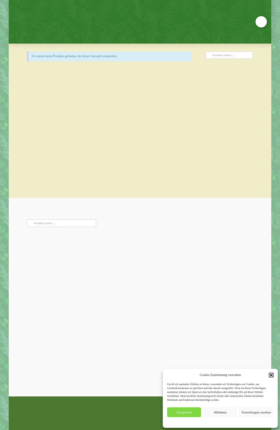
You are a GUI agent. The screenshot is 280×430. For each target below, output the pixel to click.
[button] (271, 375)
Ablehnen (220, 412)
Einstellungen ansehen (256, 412)
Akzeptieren (184, 412)
